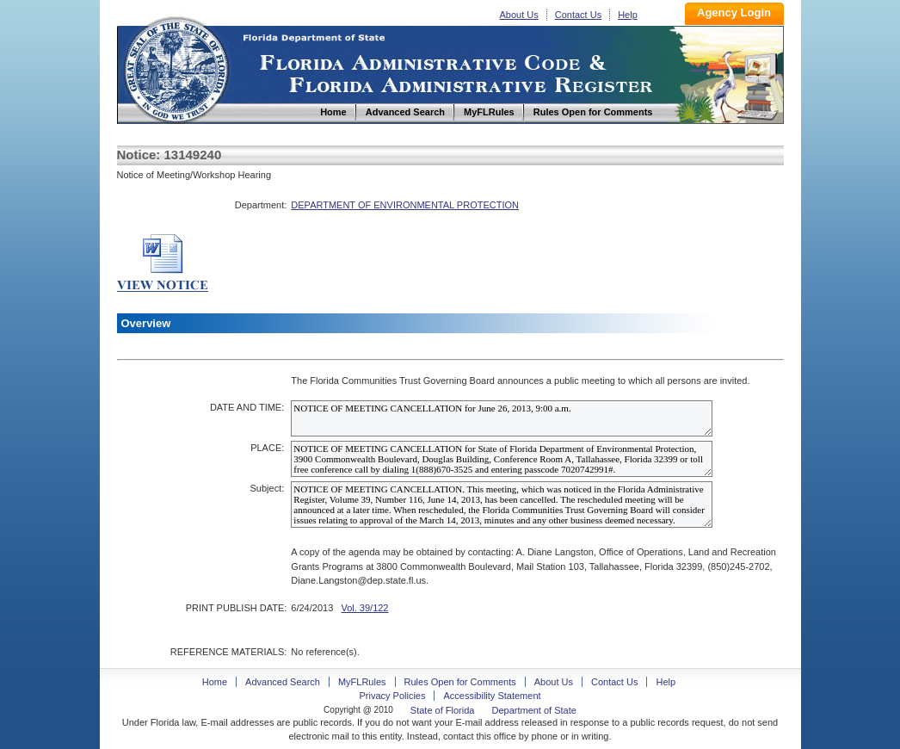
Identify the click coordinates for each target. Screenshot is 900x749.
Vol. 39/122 (364, 608)
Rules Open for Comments (460, 682)
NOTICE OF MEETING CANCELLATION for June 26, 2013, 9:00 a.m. (501, 418)
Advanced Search (282, 682)
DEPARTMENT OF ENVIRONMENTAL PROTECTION (405, 205)
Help (628, 14)
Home (175, 67)
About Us (519, 14)
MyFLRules (362, 682)
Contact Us (578, 14)
